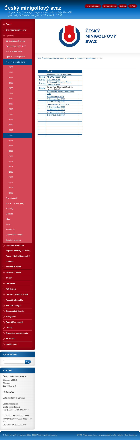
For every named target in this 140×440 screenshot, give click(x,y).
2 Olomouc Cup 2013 (56, 112)
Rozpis (42, 77)
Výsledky (70, 58)
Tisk (133, 6)
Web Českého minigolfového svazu (51, 58)
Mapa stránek (111, 6)
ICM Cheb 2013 (53, 79)
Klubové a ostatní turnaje (86, 58)
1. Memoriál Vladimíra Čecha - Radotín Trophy (59, 83)
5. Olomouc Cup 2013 (56, 102)
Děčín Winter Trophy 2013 (58, 104)
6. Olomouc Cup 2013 (56, 99)
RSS (124, 6)
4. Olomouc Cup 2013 (56, 107)
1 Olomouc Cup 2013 (56, 115)
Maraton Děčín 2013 (55, 96)
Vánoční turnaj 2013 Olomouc (59, 74)
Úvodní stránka (94, 6)
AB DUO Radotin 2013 (56, 77)
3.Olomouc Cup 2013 (56, 110)
